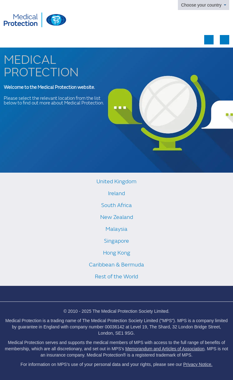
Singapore (116, 241)
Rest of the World (116, 276)
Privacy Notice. (197, 364)
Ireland (116, 193)
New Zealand (116, 217)
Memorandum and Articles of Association (165, 348)
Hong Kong (116, 252)
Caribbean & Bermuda (116, 264)
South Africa (116, 205)
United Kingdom (116, 181)
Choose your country (201, 5)
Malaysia (116, 229)
